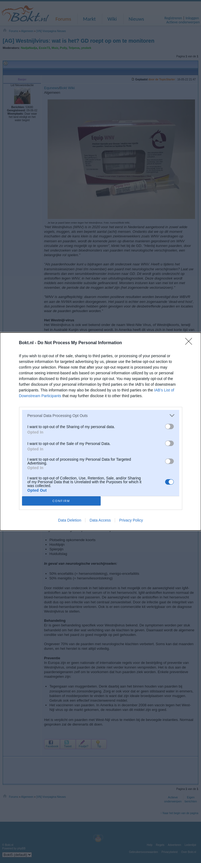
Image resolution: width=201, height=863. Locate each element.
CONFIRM (61, 501)
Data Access (100, 520)
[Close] (190, 343)
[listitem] (100, 415)
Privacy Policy (131, 520)
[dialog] (100, 431)
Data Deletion (69, 520)
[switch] (169, 426)
